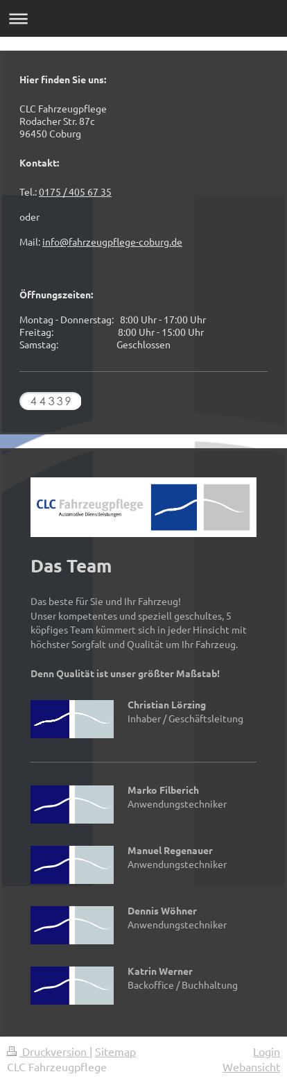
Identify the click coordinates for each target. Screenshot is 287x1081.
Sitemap (115, 1051)
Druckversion (48, 1051)
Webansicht (251, 1066)
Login (266, 1051)
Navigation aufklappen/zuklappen (143, 18)
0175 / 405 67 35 (75, 191)
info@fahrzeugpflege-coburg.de (112, 241)
